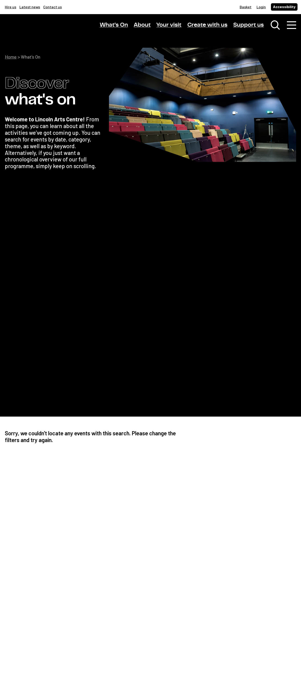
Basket (245, 7)
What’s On (114, 25)
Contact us (52, 7)
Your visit (168, 25)
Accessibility (284, 6)
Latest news (29, 7)
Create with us (207, 25)
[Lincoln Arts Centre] (37, 29)
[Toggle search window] (275, 25)
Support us (248, 25)
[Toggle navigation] (291, 25)
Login (261, 7)
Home (11, 57)
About (142, 25)
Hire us (10, 7)
